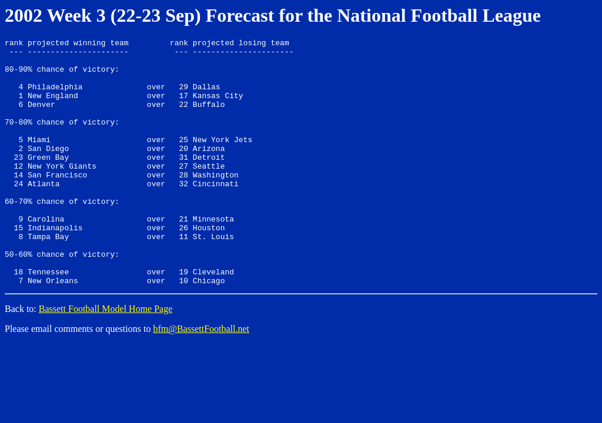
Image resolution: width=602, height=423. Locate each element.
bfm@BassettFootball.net (201, 378)
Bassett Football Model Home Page (106, 358)
